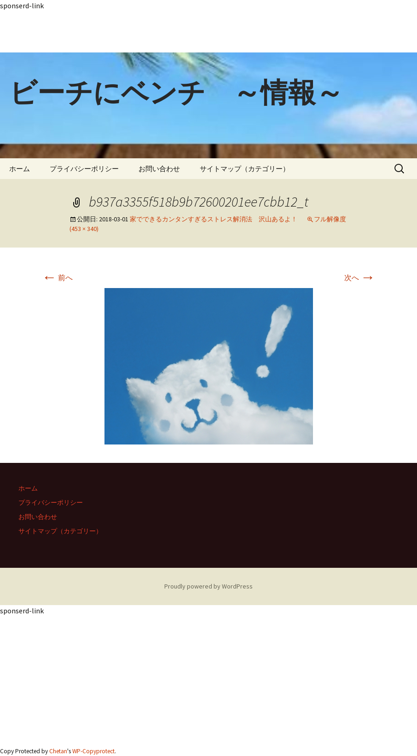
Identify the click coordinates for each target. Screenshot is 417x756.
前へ (57, 277)
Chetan (58, 751)
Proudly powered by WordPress (208, 586)
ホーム (19, 168)
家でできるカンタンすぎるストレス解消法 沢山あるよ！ (213, 219)
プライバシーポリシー (84, 168)
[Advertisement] (208, 31)
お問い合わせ (159, 168)
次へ (359, 277)
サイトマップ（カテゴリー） (245, 168)
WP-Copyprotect (93, 751)
